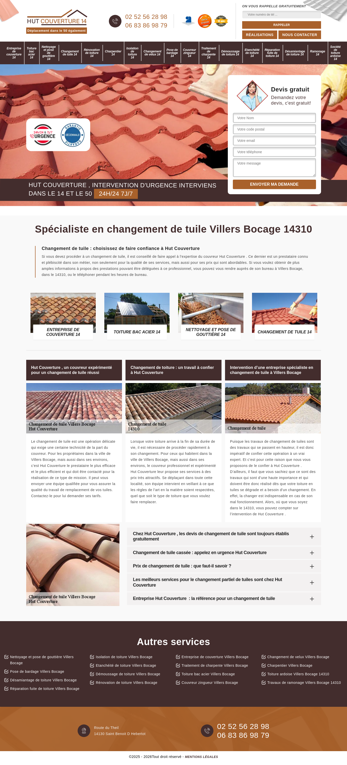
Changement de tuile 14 (70, 53)
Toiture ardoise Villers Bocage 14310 (298, 674)
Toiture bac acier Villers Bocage (208, 674)
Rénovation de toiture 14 (92, 53)
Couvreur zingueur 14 (189, 53)
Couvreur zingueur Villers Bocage (210, 683)
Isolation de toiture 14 (133, 53)
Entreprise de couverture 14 (13, 53)
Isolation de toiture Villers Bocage (124, 657)
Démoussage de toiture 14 (230, 53)
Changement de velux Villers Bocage (298, 657)
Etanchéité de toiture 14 (252, 53)
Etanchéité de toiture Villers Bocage (126, 665)
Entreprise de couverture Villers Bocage (215, 657)
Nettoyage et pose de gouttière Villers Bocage (42, 660)
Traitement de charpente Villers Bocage (215, 665)
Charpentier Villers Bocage (289, 665)
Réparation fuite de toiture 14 (272, 53)
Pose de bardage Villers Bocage (37, 672)
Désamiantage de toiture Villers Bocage (43, 680)
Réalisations (259, 35)
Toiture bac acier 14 (32, 53)
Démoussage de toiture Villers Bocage (128, 674)
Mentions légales (201, 757)
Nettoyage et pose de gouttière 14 (49, 53)
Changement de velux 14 (152, 53)
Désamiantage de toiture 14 (295, 53)
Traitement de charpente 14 (208, 53)
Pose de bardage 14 (172, 53)
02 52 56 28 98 (146, 17)
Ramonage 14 (317, 53)
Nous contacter (299, 35)
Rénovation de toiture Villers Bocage (126, 683)
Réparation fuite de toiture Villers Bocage (44, 689)
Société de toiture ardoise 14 (335, 53)
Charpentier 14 (113, 53)
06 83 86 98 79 (146, 25)
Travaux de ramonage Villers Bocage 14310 (304, 683)
